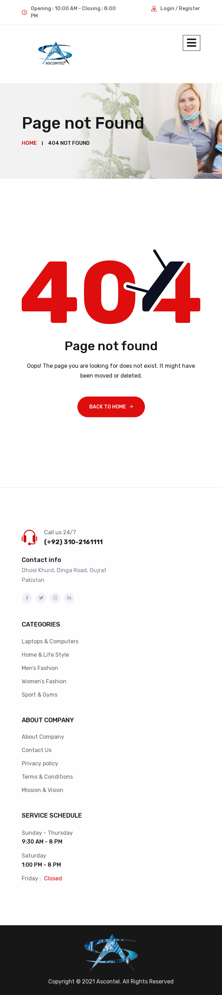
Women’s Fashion (44, 681)
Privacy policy (40, 763)
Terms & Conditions (47, 776)
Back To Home (107, 406)
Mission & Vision (42, 789)
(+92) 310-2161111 (73, 542)
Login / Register (180, 9)
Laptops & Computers (50, 641)
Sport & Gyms (39, 694)
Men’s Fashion (40, 667)
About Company (43, 736)
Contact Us (36, 749)
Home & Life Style (45, 654)
